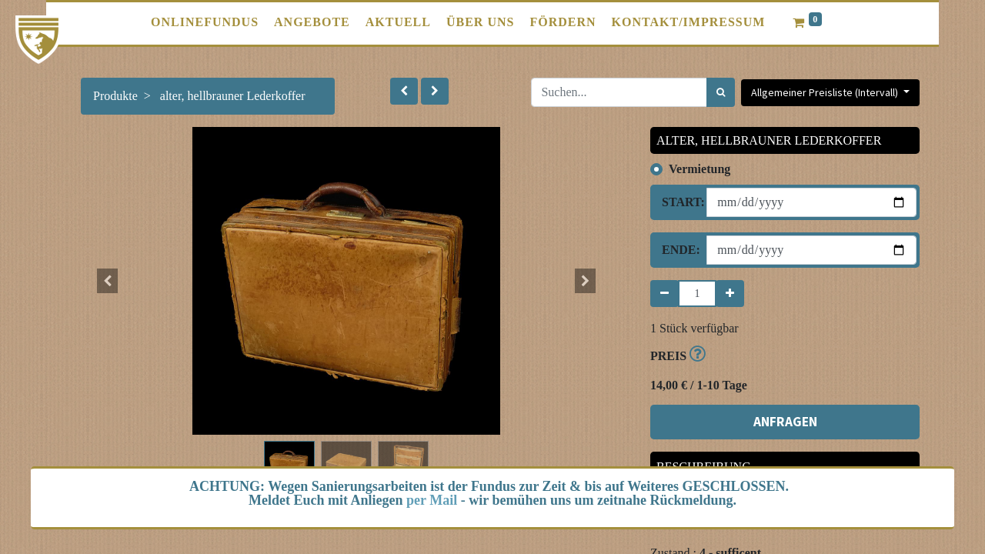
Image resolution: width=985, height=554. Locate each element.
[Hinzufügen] (730, 293)
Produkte (115, 95)
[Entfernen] (664, 293)
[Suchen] (720, 92)
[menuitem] (205, 22)
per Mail (431, 500)
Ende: (678, 249)
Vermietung (699, 168)
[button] (404, 91)
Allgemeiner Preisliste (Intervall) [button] (825, 92)
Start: (678, 202)
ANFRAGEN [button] (785, 421)
